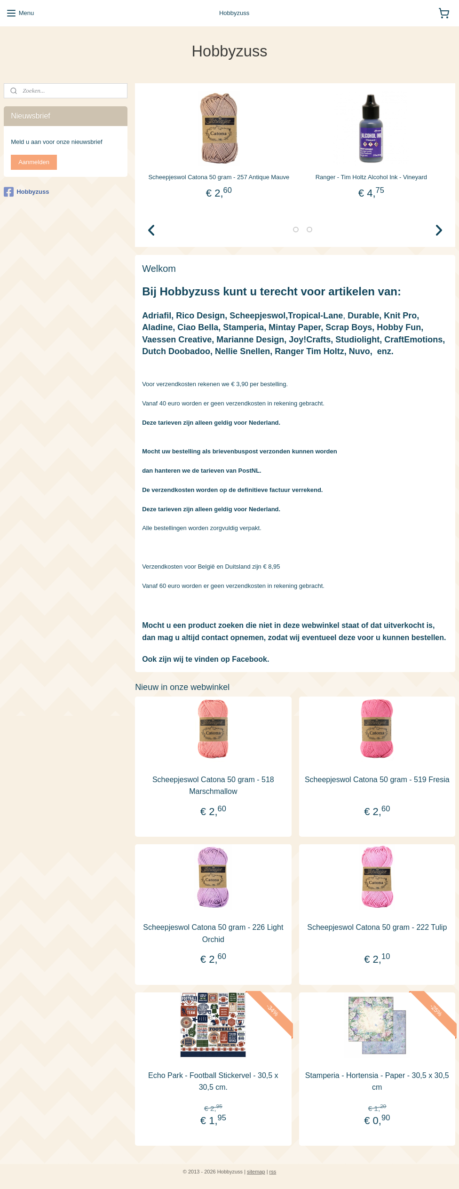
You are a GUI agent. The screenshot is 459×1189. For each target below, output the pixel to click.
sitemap (256, 1171)
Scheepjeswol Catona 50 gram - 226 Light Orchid (213, 933)
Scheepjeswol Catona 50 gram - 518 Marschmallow (213, 785)
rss (273, 1171)
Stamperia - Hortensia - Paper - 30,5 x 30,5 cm (377, 1081)
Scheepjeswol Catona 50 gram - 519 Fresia (377, 779)
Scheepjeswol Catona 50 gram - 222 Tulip (377, 927)
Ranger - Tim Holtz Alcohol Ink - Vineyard (371, 176)
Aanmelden (33, 162)
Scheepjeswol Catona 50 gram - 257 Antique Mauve (218, 176)
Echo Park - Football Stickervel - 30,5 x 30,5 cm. (213, 1081)
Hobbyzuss (26, 192)
